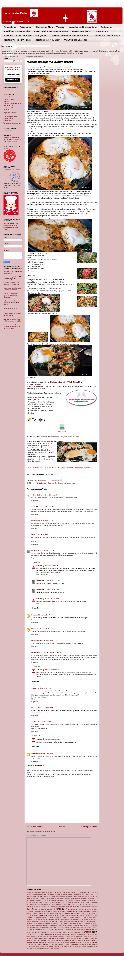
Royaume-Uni (30, 934)
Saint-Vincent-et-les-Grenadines (56, 936)
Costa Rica (68, 904)
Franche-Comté (73, 909)
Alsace (85, 892)
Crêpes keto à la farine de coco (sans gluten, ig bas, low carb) (12, 302)
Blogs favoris (102, 31)
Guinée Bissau (71, 911)
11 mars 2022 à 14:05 (52, 598)
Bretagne (38, 900)
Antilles (50, 894)
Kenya (80, 915)
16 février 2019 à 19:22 (51, 640)
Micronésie (80, 921)
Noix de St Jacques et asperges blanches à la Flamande (11, 295)
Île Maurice (65, 946)
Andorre (94, 892)
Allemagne (75, 892)
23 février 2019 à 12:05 (45, 722)
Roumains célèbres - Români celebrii (10, 117)
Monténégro (54, 923)
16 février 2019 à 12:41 (47, 550)
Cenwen (38, 384)
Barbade (84, 896)
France (58, 909)
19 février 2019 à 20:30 (45, 688)
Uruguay (53, 944)
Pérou (52, 932)
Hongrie (61, 913)
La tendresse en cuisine (39, 652)
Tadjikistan (80, 940)
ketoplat (54, 483)
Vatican (67, 944)
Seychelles (44, 938)
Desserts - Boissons (81, 31)
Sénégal (72, 940)
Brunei (46, 900)
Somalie (84, 938)
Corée (59, 904)
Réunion (89, 934)
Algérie (65, 892)
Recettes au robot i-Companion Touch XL (71, 35)
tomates (73, 483)
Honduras (53, 913)
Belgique (91, 896)
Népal (81, 925)
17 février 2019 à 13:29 (52, 580)
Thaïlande (43, 942)
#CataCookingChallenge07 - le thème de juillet (13, 277)
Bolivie (68, 898)
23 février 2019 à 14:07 (52, 739)
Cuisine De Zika (36, 495)
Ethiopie (36, 909)
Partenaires (106, 27)
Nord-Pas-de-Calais (39, 925)
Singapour (61, 938)
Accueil (62, 827)
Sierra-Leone (52, 938)
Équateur (49, 946)
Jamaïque (49, 915)
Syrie (65, 940)
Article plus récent (34, 827)
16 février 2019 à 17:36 (44, 615)
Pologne (88, 929)
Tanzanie (29, 942)
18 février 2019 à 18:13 (55, 652)
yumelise (34, 520)
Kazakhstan (72, 915)
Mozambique (64, 923)
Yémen (89, 944)
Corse (53, 904)
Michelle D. (35, 629)
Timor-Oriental (53, 942)
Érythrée (56, 946)
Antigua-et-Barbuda (39, 894)
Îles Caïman (82, 946)
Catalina (39, 565)
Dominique (45, 906)
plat (68, 483)
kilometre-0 (35, 550)
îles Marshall (55, 948)
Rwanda (49, 934)
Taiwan (93, 940)
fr (47, 483)
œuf (65, 483)
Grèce (45, 911)
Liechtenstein (92, 917)
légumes (60, 483)
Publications (10, 27)
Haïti (47, 913)
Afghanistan (37, 892)
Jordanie (64, 915)
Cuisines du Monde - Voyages (50, 27)
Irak (83, 913)
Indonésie (76, 913)
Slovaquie (70, 938)
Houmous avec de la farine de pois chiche (12, 314)
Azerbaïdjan (54, 896)
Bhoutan (43, 898)
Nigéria (28, 925)
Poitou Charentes (78, 929)
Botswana (92, 898)
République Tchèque (61, 934)
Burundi (78, 900)
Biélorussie (60, 898)
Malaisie (93, 919)
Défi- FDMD (36, 483)
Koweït (30, 917)
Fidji (42, 909)
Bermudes (35, 898)
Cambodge (92, 900)
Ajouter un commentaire (35, 765)
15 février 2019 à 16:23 (46, 507)
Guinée (62, 911)
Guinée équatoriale (83, 911)
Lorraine (44, 919)
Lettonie (64, 917)
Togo (61, 942)
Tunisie (84, 942)
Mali (41, 921)
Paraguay (29, 929)
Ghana (96, 909)
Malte (47, 921)
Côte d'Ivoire (91, 904)
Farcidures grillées (66, 67)
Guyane (28, 913)
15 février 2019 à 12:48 (50, 495)
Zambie (95, 944)
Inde (68, 913)
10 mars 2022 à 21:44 (52, 589)
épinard (43, 483)
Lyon (61, 919)
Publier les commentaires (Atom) (46, 831)
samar (33, 534)
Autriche (36, 896)
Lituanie (37, 919)
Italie (41, 915)
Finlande (49, 909)
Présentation (26, 27)
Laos (50, 917)
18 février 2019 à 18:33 (52, 670)
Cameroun (29, 902)
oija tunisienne (90, 71)
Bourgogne (29, 900)
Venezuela (74, 944)
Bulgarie (59, 900)
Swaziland (58, 940)
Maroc (54, 921)
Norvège (61, 925)
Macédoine (68, 919)
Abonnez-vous (12, 80)
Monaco (38, 923)
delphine (34, 722)
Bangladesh (76, 896)
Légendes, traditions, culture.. (82, 27)
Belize (28, 898)
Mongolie (46, 923)
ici (56, 260)
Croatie (77, 904)
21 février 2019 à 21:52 (45, 708)
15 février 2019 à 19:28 (45, 520)
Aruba (94, 894)
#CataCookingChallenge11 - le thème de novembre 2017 (13, 320)
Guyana (94, 911)
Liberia (78, 917)
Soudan (91, 938)
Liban (71, 917)
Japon (56, 915)
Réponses (37, 562)
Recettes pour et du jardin (48, 40)
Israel (35, 915)
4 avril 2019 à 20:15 (52, 753)
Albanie (57, 892)
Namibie (73, 923)
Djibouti (38, 906)
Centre (60, 902)
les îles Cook (40, 946)
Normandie (53, 925)
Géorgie (35, 913)
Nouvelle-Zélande (72, 925)
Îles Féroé (90, 946)
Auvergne (45, 896)
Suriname (42, 940)
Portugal (34, 932)
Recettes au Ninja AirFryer (107, 35)
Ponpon (34, 615)
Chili (81, 902)
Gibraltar (31, 911)
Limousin (29, 919)
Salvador (78, 936)
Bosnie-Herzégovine (79, 898)
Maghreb (86, 919)
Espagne (73, 906)
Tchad (36, 942)
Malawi (28, 921)
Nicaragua (87, 923)
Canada (37, 902)
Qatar (58, 932)
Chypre (95, 902)
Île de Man (74, 946)
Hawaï (41, 913)
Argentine (78, 894)
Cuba (83, 904)
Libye (84, 917)
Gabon (83, 909)
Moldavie (29, 923)
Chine (87, 902)
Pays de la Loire (40, 929)
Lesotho (56, 917)
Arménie (87, 894)
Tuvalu (39, 944)
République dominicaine (77, 934)
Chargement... (8, 89)
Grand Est (38, 911)
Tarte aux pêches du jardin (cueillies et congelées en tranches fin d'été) (12, 326)
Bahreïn (69, 896)
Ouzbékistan (43, 927)
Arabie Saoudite (67, 894)
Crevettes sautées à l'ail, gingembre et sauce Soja (11, 283)
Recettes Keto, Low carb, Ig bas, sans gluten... (26, 35)
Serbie (36, 938)
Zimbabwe (32, 946)
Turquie (30, 944)
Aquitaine (57, 894)
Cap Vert (44, 902)
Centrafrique (52, 902)
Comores (39, 904)
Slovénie (77, 938)
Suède (50, 940)
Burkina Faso (69, 900)
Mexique (71, 921)
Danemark (29, 906)
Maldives (35, 921)
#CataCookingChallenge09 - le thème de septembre (13, 289)
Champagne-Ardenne (71, 902)
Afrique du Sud (47, 892)
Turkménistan (94, 942)
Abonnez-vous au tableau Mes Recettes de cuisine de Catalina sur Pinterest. (12, 140)
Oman (87, 925)
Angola (28, 894)
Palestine (67, 927)
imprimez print (62, 431)
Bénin (84, 900)
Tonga (66, 942)
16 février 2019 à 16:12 (52, 565)
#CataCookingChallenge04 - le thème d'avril (13, 272)
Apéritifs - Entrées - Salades (17, 31)
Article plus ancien (89, 827)
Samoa (85, 936)
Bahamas (62, 896)
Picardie (68, 929)
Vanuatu (60, 944)
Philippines (60, 929)
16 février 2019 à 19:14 (47, 629)
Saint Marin (43, 936)
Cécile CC (34, 507)
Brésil (52, 900)
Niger (94, 923)
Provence (43, 932)
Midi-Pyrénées (90, 921)
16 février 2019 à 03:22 (43, 534)
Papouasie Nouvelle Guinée (87, 927)
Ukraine (45, 944)
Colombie (31, 904)
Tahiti (87, 940)
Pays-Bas (51, 929)
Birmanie (51, 898)
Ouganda (33, 927)
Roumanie (86, 932)
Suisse (34, 940)
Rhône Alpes (74, 932)
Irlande (94, 913)
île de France (37, 948)
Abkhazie (28, 892)
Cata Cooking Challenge (75, 40)
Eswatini (88, 906)
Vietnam (81, 944)
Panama (75, 927)
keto (49, 483)
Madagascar (77, 919)
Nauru (80, 923)
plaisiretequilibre (37, 640)
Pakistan (52, 927)
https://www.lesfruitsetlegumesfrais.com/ (46, 218)
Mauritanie (63, 921)
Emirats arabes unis (62, 906)
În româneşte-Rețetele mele (12, 123)
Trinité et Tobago (75, 942)
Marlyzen (34, 708)
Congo (46, 904)
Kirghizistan (88, 915)
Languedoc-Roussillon (40, 917)
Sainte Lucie (70, 936)
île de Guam (46, 948)
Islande (28, 915)
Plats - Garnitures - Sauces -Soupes (51, 31)
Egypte (52, 906)
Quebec (65, 932)
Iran (88, 913)
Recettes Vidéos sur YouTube (17, 40)
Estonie (82, 906)
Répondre (34, 500)
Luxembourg (53, 919)
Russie (41, 934)
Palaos (60, 927)
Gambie (89, 909)
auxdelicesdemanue (38, 753)
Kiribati (96, 915)
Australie (29, 896)
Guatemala (54, 911)
